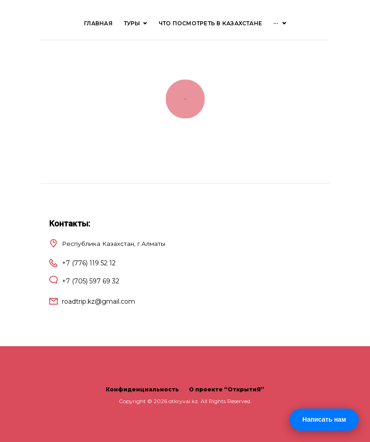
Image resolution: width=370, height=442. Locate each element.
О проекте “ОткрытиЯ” (226, 389)
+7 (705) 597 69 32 (90, 281)
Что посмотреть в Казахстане (210, 23)
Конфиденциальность (142, 389)
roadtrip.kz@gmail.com (98, 301)
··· (275, 23)
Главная (98, 23)
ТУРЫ (135, 23)
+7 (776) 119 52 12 (89, 263)
